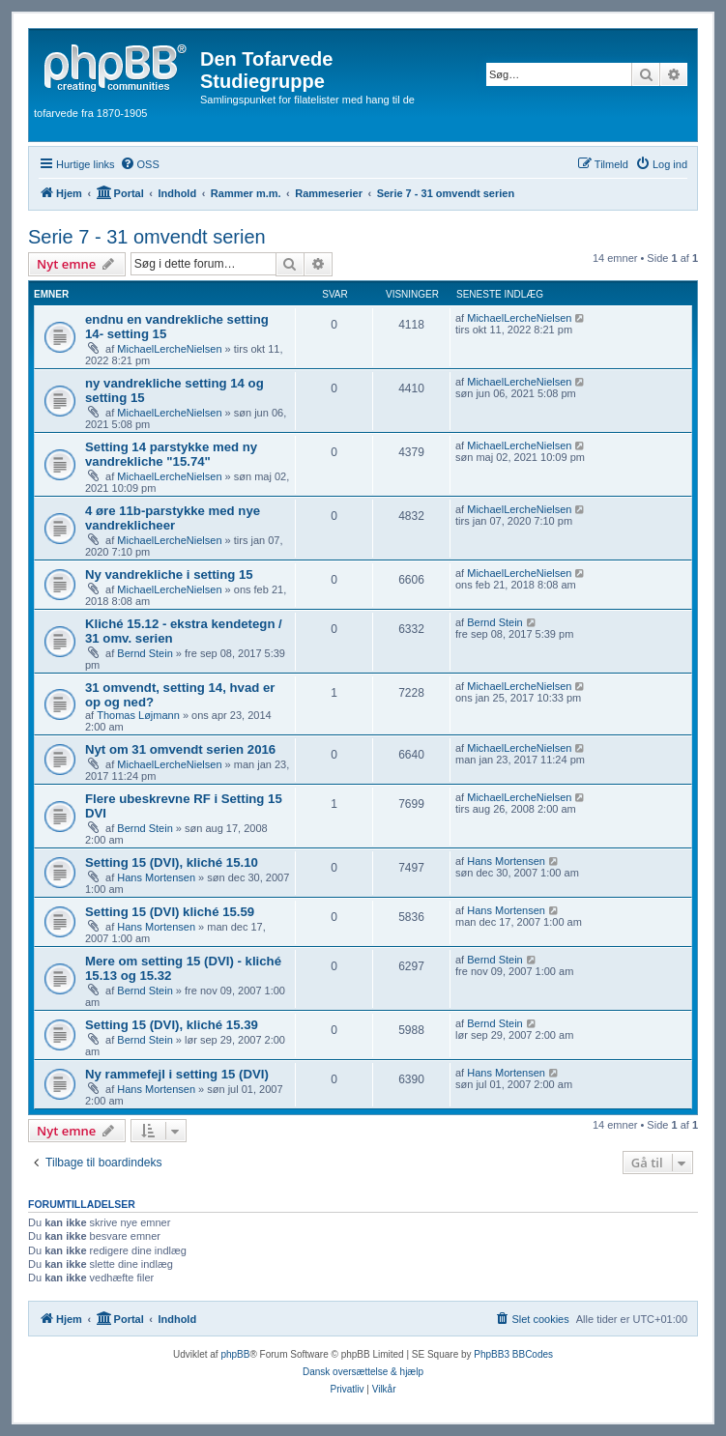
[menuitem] (140, 164)
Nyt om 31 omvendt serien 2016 (180, 749)
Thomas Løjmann (138, 715)
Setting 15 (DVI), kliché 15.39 (171, 1025)
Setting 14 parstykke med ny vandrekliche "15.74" (171, 454)
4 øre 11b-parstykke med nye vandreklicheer (172, 517)
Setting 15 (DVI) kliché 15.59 (169, 912)
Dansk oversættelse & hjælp (363, 1371)
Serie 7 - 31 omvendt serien (147, 236)
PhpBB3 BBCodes (513, 1354)
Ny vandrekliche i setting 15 (169, 574)
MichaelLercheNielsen (169, 349)
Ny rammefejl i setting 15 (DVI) (177, 1074)
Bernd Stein (144, 653)
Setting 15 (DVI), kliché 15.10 (171, 862)
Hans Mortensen (156, 877)
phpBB (234, 1354)
